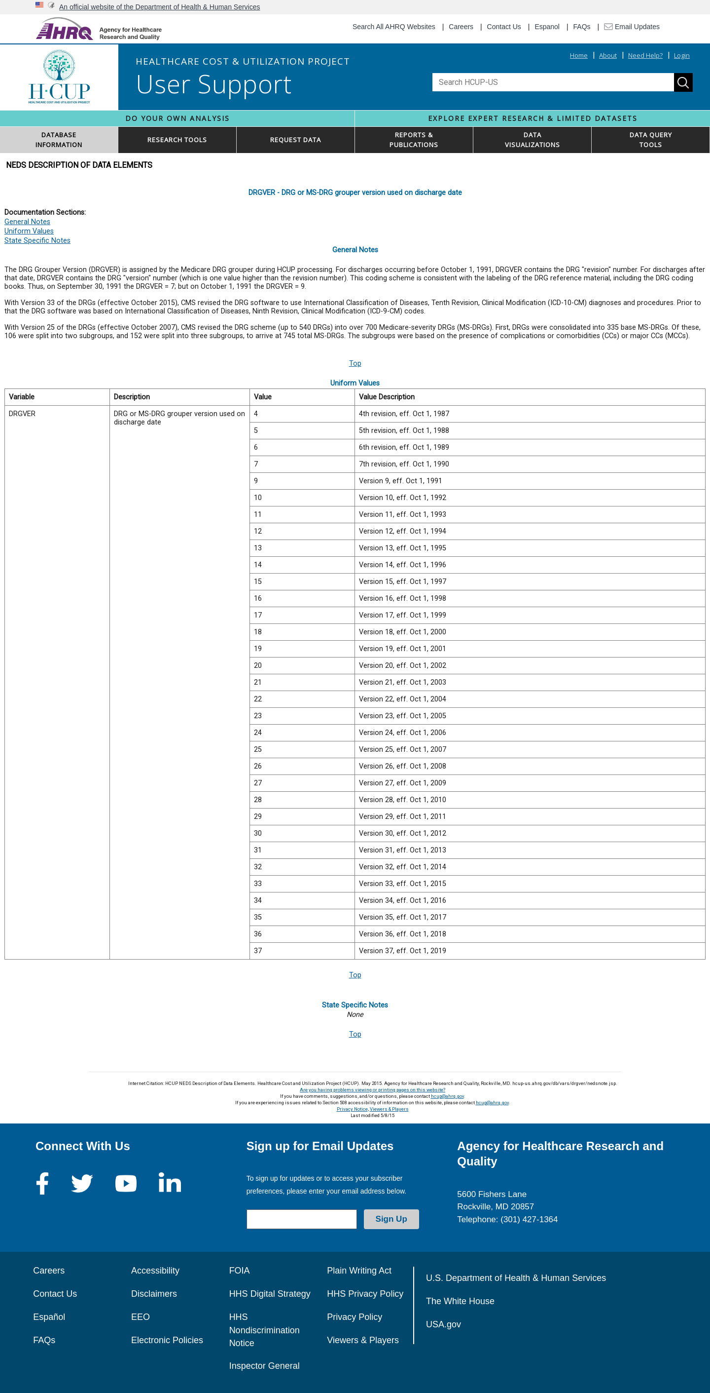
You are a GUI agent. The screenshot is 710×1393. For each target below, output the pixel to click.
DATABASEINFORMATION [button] (59, 139)
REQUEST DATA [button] (295, 139)
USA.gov (443, 1324)
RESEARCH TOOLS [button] (177, 139)
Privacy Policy (354, 1317)
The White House (460, 1301)
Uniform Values (29, 231)
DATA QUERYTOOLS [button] (651, 139)
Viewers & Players (389, 1109)
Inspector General (264, 1366)
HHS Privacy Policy (365, 1294)
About (608, 55)
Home (579, 55)
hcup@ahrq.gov (447, 1096)
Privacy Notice (352, 1109)
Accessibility (155, 1271)
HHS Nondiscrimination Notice (264, 1330)
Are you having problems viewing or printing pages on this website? (372, 1089)
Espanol (547, 27)
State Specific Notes (37, 240)
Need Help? (645, 55)
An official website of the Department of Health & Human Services (159, 7)
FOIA (239, 1271)
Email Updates (632, 27)
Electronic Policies (167, 1340)
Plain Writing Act (359, 1271)
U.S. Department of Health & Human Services (516, 1278)
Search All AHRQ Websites (394, 27)
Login (682, 55)
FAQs (582, 27)
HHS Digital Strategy (270, 1294)
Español (49, 1317)
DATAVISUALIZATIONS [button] (532, 139)
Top (355, 363)
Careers (461, 27)
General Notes (27, 222)
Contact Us (504, 27)
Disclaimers (154, 1294)
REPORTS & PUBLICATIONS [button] (414, 139)
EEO (140, 1317)
